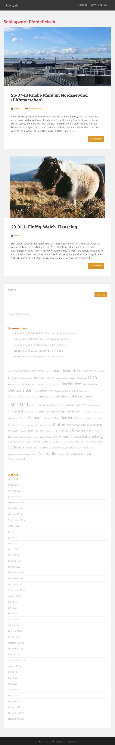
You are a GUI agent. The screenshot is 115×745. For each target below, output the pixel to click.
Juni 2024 (13, 607)
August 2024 (14, 596)
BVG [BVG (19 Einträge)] (24, 384)
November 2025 (16, 508)
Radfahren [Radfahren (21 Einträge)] (87, 430)
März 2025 (13, 555)
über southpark (99, 5)
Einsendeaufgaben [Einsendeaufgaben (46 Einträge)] (65, 396)
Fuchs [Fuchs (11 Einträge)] (59, 405)
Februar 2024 (15, 631)
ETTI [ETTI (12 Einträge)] (81, 397)
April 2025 (13, 549)
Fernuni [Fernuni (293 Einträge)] (18, 404)
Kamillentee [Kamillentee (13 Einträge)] (13, 418)
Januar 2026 (14, 496)
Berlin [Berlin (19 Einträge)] (36, 377)
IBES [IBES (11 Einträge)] (26, 412)
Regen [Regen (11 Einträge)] (96, 431)
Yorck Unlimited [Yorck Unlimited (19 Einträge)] (16, 458)
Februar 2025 (15, 560)
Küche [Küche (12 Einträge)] (93, 418)
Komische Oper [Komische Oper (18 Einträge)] (51, 418)
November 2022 (16, 718)
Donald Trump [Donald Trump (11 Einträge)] (31, 397)
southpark (19, 333)
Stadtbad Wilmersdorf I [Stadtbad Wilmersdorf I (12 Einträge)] (77, 442)
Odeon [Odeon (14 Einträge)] (43, 431)
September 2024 (16, 590)
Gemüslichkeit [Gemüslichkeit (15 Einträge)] (69, 405)
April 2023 (13, 689)
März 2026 (13, 484)
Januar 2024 (14, 637)
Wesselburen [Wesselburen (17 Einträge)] (29, 454)
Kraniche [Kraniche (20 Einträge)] (79, 418)
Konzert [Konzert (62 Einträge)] (67, 417)
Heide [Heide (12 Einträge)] (97, 405)
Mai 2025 (12, 543)
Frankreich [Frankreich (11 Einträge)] (33, 405)
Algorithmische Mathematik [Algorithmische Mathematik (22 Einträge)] (28, 371)
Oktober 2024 (15, 584)
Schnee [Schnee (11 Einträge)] (50, 437)
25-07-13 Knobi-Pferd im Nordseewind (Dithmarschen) (49, 97)
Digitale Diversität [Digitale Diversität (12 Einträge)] (84, 391)
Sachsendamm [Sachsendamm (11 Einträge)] (40, 437)
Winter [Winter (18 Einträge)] (61, 454)
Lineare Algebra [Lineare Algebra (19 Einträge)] (16, 424)
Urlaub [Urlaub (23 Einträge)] (72, 447)
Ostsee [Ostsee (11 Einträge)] (49, 431)
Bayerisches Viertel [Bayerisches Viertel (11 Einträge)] (24, 378)
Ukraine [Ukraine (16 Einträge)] (53, 447)
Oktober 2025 (15, 514)
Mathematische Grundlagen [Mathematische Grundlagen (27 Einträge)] (84, 425)
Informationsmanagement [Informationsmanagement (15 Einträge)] (47, 411)
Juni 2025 (13, 537)
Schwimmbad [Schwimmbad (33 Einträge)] (63, 437)
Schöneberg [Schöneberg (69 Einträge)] (92, 436)
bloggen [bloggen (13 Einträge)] (71, 378)
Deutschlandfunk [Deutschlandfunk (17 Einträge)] (44, 390)
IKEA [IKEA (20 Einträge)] (31, 411)
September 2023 (16, 660)
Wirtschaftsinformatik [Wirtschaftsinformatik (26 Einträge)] (78, 454)
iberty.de (12, 5)
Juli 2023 (12, 672)
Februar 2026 (15, 490)
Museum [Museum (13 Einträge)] (23, 431)
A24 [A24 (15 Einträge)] (10, 371)
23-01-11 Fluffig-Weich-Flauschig (44, 227)
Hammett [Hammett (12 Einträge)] (90, 405)
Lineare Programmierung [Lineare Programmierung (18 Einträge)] (39, 425)
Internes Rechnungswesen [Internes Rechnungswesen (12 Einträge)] (91, 412)
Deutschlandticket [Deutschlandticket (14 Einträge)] (63, 391)
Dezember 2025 (16, 502)
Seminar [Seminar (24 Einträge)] (13, 441)
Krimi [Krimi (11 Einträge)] (88, 418)
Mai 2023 (12, 683)
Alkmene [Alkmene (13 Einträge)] (49, 371)
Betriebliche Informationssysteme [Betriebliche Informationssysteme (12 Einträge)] (54, 378)
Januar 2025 (14, 566)
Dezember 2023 (16, 642)
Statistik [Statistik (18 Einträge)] (91, 441)
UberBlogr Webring (19, 314)
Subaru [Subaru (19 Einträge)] (100, 441)
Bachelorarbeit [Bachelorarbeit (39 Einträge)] (65, 371)
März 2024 (13, 625)
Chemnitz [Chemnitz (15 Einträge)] (40, 384)
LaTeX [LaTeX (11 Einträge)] (99, 418)
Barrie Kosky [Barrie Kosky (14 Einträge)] (100, 371)
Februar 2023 (15, 701)
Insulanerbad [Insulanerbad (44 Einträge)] (70, 411)
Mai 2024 (12, 613)
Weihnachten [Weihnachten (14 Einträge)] (89, 448)
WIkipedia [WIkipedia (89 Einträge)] (47, 453)
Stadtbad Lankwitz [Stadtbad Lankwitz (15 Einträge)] (40, 441)
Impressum (82, 5)
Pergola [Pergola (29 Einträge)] (66, 430)
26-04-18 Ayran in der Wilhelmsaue (46, 356)
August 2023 (14, 666)
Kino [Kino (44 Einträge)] (22, 417)
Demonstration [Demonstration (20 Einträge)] (90, 384)
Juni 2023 (13, 677)
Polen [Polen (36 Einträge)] (76, 430)
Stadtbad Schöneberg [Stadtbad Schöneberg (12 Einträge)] (58, 442)
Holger (17, 350)
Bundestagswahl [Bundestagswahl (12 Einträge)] (14, 384)
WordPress (75, 742)
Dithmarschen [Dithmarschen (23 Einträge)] (16, 396)
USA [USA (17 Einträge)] (79, 447)
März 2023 (13, 695)
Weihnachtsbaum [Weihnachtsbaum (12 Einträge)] (15, 454)
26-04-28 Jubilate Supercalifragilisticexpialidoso (52, 333)
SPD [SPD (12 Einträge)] (28, 442)
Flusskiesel (19, 356)
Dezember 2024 (16, 572)
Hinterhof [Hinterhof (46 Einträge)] (15, 411)
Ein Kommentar (35, 108)
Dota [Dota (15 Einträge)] (40, 396)
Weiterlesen (96, 139)
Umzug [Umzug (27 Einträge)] (62, 447)
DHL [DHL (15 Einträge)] (74, 391)
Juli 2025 (12, 531)
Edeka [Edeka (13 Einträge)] (46, 397)
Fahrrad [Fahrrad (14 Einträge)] (88, 397)
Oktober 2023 (15, 654)
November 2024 (16, 578)
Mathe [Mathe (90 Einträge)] (59, 424)
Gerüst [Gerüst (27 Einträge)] (81, 405)
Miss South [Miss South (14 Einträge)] (13, 431)
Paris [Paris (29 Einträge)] (57, 430)
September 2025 (16, 520)
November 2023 (16, 648)
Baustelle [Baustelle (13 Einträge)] (12, 378)
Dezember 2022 (16, 713)
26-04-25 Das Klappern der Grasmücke (47, 344)
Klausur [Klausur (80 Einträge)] (35, 417)
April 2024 (13, 619)
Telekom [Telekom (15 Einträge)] (37, 447)
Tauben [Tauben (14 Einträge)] (29, 448)
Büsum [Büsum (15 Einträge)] (31, 384)
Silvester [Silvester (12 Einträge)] (22, 442)
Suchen (12, 289)
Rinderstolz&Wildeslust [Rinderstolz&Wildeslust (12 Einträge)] (17, 437)
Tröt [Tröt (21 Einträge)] (45, 447)
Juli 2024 (12, 601)
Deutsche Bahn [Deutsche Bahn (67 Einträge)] (21, 390)
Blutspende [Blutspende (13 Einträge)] (81, 378)
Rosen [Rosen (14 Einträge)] (30, 437)
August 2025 (14, 525)
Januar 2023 (14, 707)
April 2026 (13, 479)
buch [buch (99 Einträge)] (92, 377)
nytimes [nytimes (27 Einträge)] (33, 430)
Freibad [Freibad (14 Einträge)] (42, 405)
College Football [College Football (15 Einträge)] (53, 384)
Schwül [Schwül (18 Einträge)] (77, 436)
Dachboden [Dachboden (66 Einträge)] (71, 383)
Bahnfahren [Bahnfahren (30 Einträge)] (85, 371)
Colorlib (56, 742)
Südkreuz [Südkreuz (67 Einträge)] (16, 447)
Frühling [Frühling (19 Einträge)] (51, 404)
